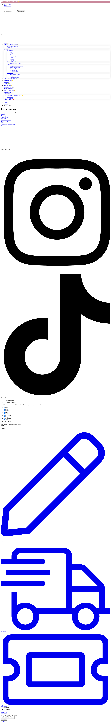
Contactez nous (4, 117)
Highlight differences (10, 402)
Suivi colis (3, 118)
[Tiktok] (57, 395)
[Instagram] (57, 273)
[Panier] (55, 39)
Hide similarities (9, 400)
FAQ (2, 125)
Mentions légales (5, 121)
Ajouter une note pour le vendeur (9, 715)
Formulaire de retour (6, 120)
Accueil (6, 102)
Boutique (3, 114)
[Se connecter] (1, 34)
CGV (2, 122)
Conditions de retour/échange (8, 124)
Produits (6, 104)
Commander (4, 712)
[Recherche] (55, 37)
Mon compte (4, 115)
